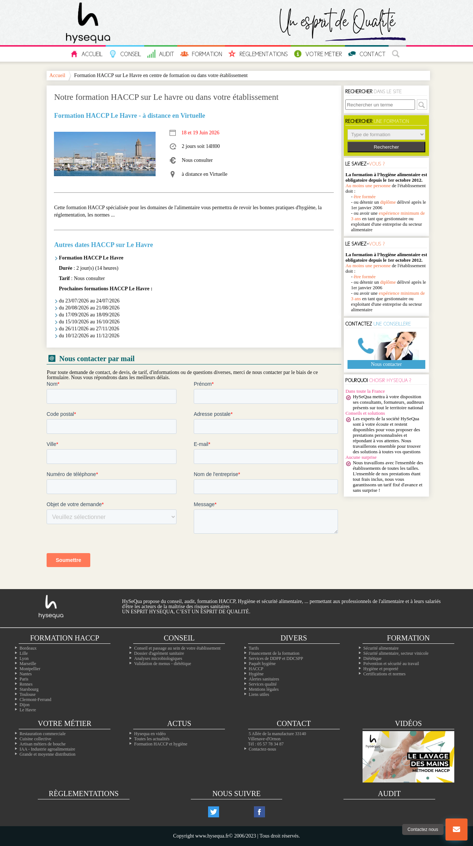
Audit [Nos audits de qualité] (389, 793)
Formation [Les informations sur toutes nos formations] (201, 54)
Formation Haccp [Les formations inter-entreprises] (64, 638)
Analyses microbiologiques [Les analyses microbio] (158, 658)
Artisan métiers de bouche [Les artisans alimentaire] (42, 744)
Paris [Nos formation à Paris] (23, 679)
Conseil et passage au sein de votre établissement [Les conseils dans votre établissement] (177, 648)
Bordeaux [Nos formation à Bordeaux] (28, 648)
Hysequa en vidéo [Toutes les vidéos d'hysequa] (149, 733)
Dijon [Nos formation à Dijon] (24, 704)
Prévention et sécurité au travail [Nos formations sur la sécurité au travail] (391, 663)
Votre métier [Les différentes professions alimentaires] (64, 723)
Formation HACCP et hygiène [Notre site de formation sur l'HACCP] (160, 744)
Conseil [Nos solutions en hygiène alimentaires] (179, 638)
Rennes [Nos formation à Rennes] (25, 684)
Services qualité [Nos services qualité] (263, 684)
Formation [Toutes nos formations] (408, 638)
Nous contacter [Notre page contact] (386, 364)
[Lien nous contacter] (456, 829)
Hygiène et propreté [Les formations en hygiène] (380, 668)
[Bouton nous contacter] (456, 829)
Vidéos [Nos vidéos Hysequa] (408, 723)
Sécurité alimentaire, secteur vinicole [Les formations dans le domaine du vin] (396, 653)
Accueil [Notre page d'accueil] (57, 75)
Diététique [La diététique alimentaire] (372, 658)
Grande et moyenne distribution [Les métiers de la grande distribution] (47, 754)
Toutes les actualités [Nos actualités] (151, 738)
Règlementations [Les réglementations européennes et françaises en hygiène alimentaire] (258, 54)
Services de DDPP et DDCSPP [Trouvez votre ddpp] (276, 658)
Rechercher (386, 147)
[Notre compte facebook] (259, 811)
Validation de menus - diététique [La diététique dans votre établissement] (162, 663)
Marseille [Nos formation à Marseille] (27, 663)
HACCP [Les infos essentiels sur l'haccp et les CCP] (256, 668)
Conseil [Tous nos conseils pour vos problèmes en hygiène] (125, 54)
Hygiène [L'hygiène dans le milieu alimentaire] (256, 673)
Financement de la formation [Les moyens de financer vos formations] (274, 653)
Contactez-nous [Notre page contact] (262, 749)
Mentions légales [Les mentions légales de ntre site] (264, 689)
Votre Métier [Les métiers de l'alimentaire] (318, 54)
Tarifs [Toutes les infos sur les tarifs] (254, 648)
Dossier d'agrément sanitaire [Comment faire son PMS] (159, 653)
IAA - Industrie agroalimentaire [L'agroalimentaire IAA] (47, 749)
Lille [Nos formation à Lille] (23, 653)
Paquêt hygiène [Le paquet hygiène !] (262, 663)
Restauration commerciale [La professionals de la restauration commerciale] (42, 733)
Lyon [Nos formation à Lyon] (24, 658)
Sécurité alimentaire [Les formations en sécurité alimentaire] (381, 648)
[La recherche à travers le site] (397, 54)
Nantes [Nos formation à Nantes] (25, 673)
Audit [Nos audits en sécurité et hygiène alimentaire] (160, 54)
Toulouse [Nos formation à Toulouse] (27, 694)
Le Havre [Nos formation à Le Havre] (27, 709)
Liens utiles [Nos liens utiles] (259, 694)
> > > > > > (386, 134)
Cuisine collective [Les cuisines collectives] (35, 738)
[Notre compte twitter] (213, 811)
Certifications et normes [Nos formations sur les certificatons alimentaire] (384, 673)
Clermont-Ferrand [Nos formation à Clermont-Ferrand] (35, 699)
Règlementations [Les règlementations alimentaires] (84, 793)
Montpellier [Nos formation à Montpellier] (29, 668)
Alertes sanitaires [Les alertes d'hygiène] (264, 679)
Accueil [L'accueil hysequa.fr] (86, 54)
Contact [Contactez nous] (367, 54)
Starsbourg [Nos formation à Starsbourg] (29, 689)
